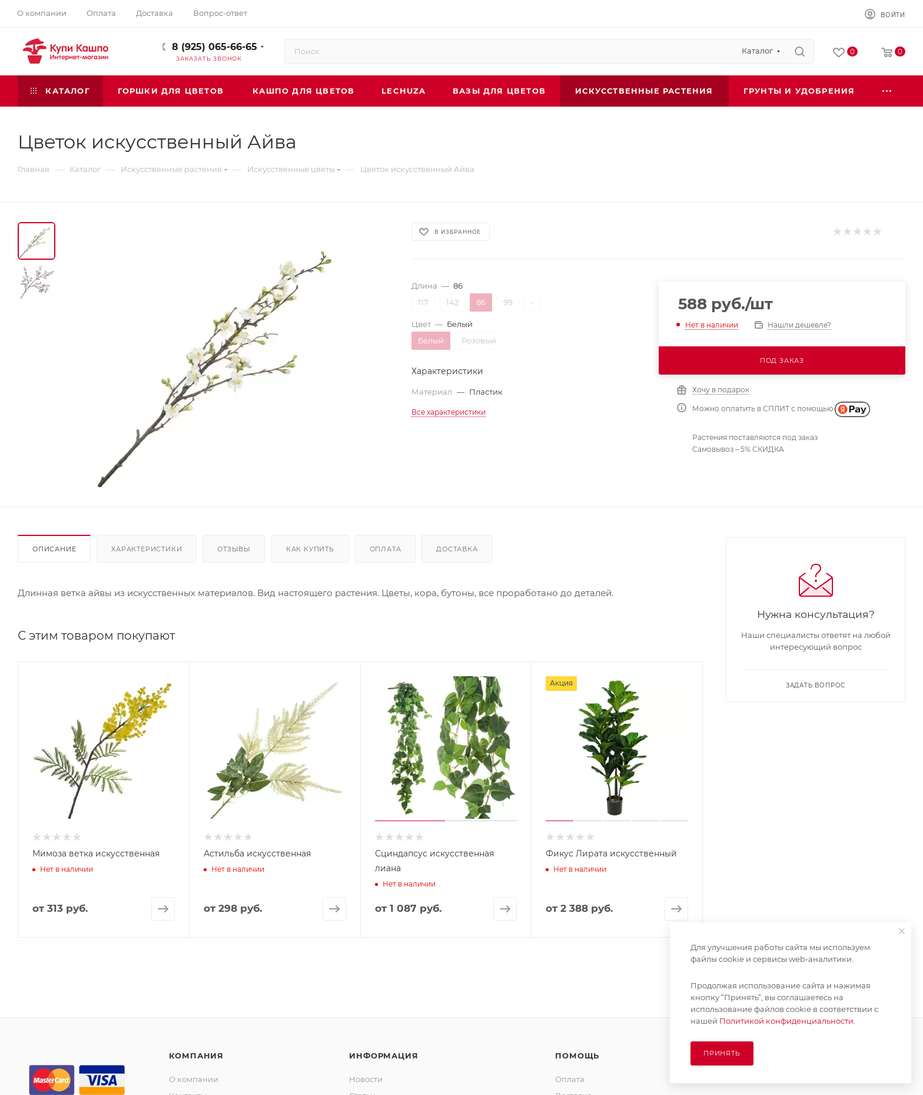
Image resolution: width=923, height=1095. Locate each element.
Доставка (456, 549)
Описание (54, 549)
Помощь (577, 1055)
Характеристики (146, 549)
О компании (193, 1079)
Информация (383, 1055)
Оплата (385, 549)
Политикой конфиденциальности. (787, 1020)
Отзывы (234, 549)
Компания (196, 1055)
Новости (366, 1079)
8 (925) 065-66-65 (214, 46)
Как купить (310, 549)
